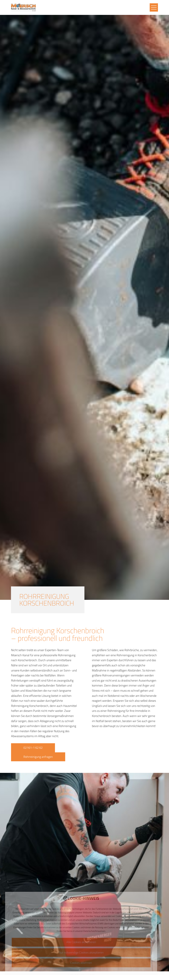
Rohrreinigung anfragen (38, 756)
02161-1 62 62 (33, 747)
